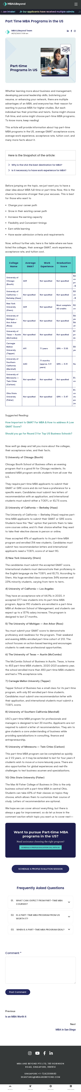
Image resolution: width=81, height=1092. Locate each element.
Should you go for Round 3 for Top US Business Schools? (38, 433)
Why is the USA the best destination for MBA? (35, 165)
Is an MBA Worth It (15, 1016)
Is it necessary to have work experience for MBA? (37, 170)
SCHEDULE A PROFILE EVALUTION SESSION (40, 869)
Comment (13, 953)
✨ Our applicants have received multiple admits (48, 11)
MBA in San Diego (66, 1029)
